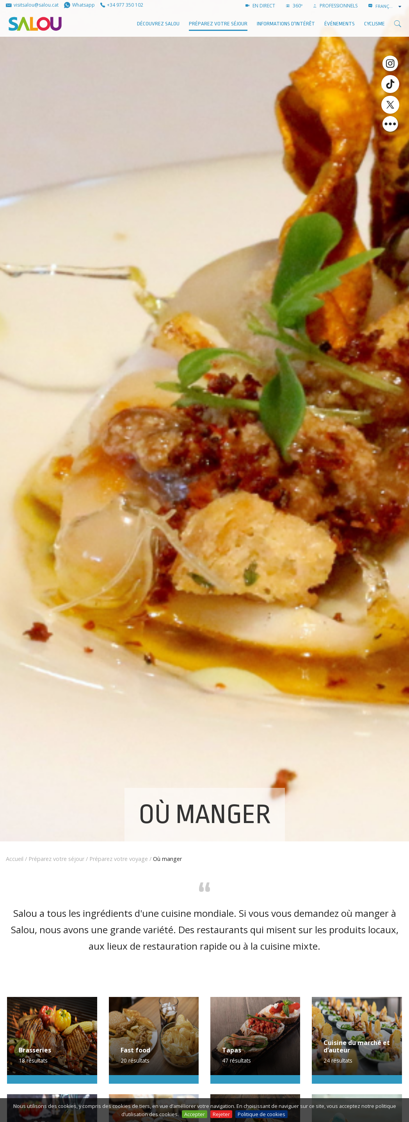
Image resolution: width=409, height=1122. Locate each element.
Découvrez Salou (158, 24)
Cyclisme (374, 24)
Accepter (194, 1114)
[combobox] (389, 6)
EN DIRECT (260, 5)
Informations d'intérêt (286, 24)
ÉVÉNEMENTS (339, 24)
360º (294, 5)
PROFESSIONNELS (335, 5)
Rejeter (221, 1114)
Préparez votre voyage (118, 859)
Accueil (14, 859)
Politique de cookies (261, 1114)
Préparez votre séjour (218, 24)
